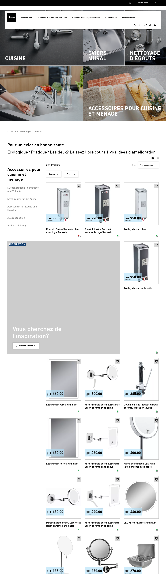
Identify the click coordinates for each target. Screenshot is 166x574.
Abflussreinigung (17, 225)
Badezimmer (26, 17)
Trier (134, 165)
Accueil (10, 131)
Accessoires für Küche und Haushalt (22, 208)
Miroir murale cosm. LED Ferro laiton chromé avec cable (102, 467)
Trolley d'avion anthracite (138, 288)
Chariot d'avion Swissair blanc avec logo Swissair (63, 231)
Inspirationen (111, 17)
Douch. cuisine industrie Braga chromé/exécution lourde (141, 349)
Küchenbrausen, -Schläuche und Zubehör (23, 189)
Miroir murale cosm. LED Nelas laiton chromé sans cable (63, 467)
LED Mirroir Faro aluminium (61, 347)
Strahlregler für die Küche (21, 199)
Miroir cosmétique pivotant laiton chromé (100, 526)
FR (154, 3)
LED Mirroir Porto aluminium (62, 406)
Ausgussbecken (16, 217)
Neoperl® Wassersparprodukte (86, 17)
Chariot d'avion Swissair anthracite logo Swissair (98, 231)
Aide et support (142, 3)
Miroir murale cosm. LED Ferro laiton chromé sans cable (102, 408)
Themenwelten (128, 17)
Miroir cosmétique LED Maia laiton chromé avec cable (139, 408)
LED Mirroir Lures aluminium (140, 465)
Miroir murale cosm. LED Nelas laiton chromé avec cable (102, 349)
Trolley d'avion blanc (135, 229)
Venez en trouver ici (27, 288)
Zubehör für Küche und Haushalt (52, 17)
